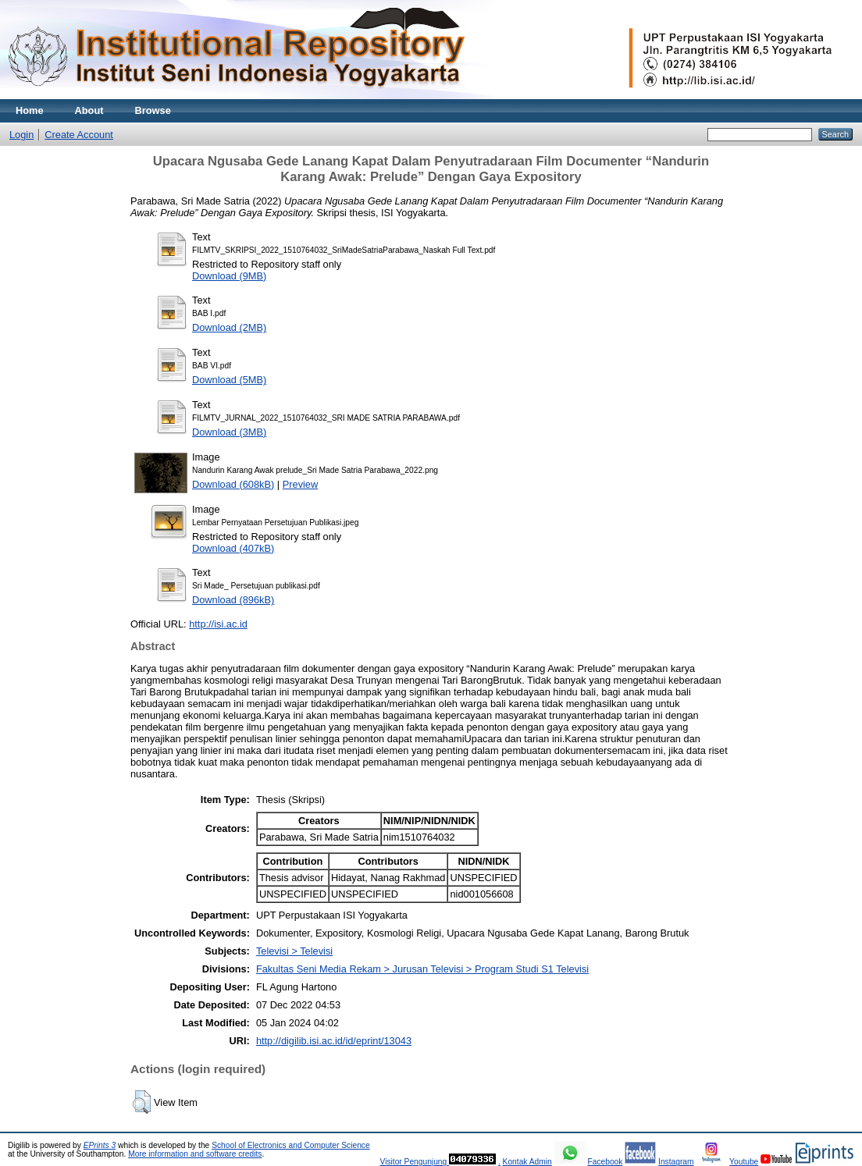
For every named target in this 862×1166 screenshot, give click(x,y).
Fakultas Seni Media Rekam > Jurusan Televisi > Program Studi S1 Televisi (422, 969)
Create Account (79, 134)
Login (21, 134)
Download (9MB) (229, 276)
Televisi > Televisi (294, 951)
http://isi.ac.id (218, 624)
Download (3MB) (229, 432)
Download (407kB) (233, 548)
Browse (153, 110)
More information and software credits (195, 1154)
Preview (301, 484)
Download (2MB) (229, 327)
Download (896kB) (233, 600)
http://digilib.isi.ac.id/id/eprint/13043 (333, 1041)
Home (30, 110)
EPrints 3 (100, 1145)
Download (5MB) (229, 380)
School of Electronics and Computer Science (291, 1145)
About (89, 110)
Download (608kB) (233, 484)
